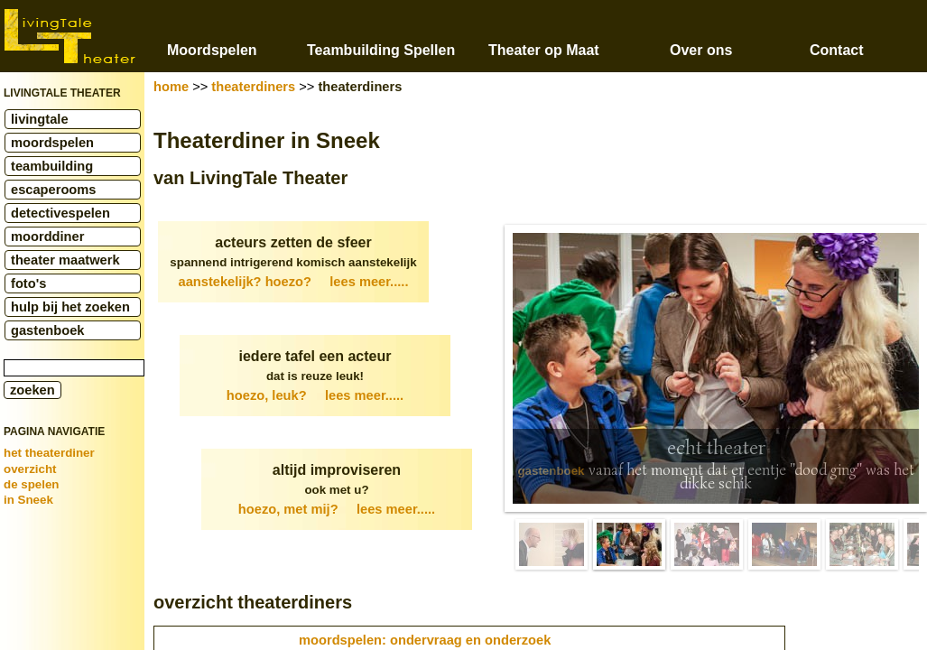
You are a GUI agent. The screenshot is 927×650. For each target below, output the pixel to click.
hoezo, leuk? (315, 395)
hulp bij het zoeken (70, 307)
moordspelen (52, 142)
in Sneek (28, 499)
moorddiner (47, 236)
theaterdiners (253, 86)
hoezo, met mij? (336, 509)
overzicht (30, 469)
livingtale (40, 119)
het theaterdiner (49, 453)
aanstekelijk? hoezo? (294, 281)
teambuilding (52, 166)
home (171, 86)
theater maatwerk (65, 260)
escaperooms (54, 189)
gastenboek (47, 330)
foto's (28, 283)
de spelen (31, 484)
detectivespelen (60, 213)
